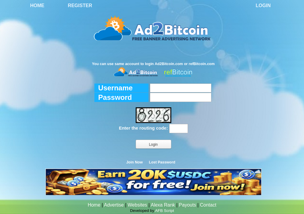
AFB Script (164, 210)
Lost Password (162, 162)
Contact (208, 204)
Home (37, 5)
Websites (137, 204)
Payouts (187, 204)
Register (80, 5)
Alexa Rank (163, 204)
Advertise (114, 204)
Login (263, 5)
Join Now (134, 162)
